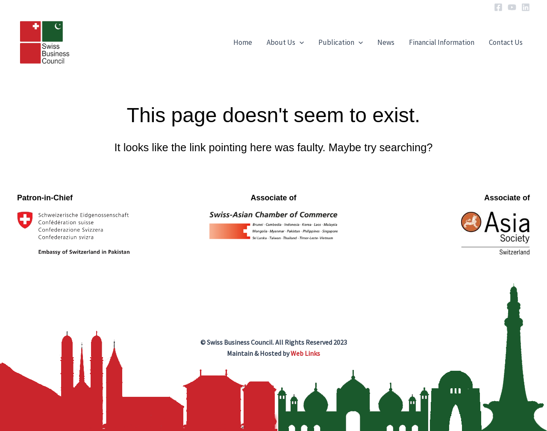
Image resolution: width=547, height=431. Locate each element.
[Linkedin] (525, 7)
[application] (299, 42)
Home (242, 42)
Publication (340, 42)
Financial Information (441, 42)
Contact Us (506, 42)
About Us (285, 42)
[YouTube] (512, 7)
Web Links (305, 353)
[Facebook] (498, 7)
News (385, 42)
